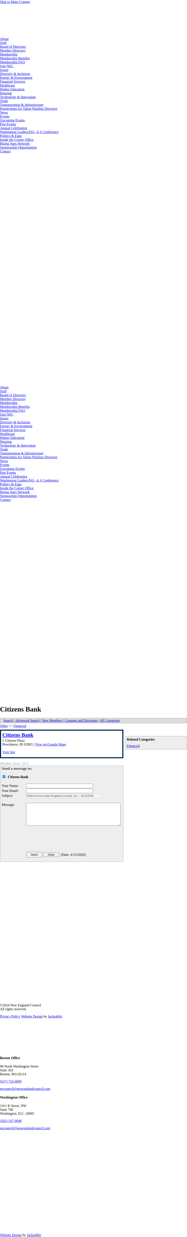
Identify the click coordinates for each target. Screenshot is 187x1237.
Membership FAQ (12, 62)
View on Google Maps (50, 744)
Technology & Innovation (18, 97)
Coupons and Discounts (81, 720)
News (4, 112)
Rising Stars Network (15, 143)
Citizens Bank (17, 735)
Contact (5, 151)
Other (4, 726)
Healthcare (7, 85)
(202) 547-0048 (11, 1121)
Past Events (8, 124)
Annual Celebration (13, 128)
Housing (6, 93)
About (4, 39)
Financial (133, 746)
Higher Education (12, 89)
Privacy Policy (10, 1016)
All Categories (110, 720)
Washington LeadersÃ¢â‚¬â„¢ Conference (29, 132)
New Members (52, 720)
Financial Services (12, 81)
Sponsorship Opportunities (18, 147)
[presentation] (59, 839)
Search (8, 720)
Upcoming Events (12, 120)
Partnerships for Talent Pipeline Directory (29, 108)
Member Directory (13, 50)
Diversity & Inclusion (15, 74)
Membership (8, 54)
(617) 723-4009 (11, 1081)
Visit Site (8, 752)
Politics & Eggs (11, 136)
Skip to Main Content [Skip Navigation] (15, 2)
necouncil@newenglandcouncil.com (25, 1089)
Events (4, 116)
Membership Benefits (15, 58)
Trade (4, 101)
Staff (3, 43)
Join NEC (7, 66)
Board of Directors (13, 46)
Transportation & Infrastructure (21, 105)
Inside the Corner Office (17, 139)
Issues (4, 70)
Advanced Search (27, 720)
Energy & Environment (16, 77)
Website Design (31, 1016)
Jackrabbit (55, 1016)
